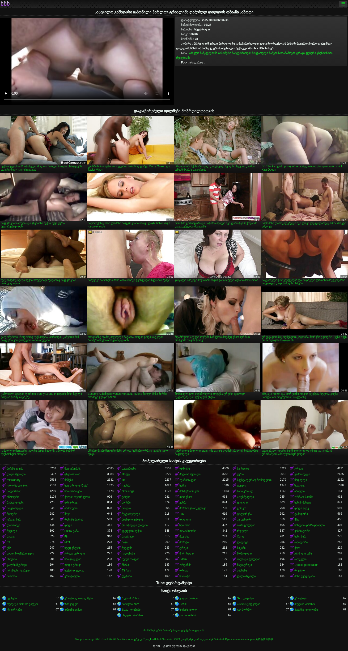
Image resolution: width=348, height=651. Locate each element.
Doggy (126, 474)
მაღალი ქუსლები (248, 559)
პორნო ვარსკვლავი (192, 508)
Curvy (240, 536)
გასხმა (126, 485)
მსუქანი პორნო (304, 604)
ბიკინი (241, 548)
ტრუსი (126, 497)
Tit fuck (126, 570)
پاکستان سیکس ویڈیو (145, 639)
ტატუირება (244, 514)
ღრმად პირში (303, 497)
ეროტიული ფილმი (134, 525)
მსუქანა (184, 536)
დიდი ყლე (301, 508)
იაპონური (224, 53)
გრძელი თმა (303, 553)
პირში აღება (15, 468)
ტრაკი (300, 53)
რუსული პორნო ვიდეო (22, 604)
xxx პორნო (244, 609)
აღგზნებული (245, 497)
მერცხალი (186, 553)
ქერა (240, 474)
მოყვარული (260, 53)
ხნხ (5, 4)
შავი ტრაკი (244, 565)
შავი (67, 514)
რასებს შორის (73, 519)
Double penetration (306, 565)
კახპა (183, 502)
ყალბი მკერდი (17, 565)
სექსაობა (243, 468)
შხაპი (125, 565)
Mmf (67, 542)
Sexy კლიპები (131, 609)
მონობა (12, 576)
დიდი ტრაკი (72, 565)
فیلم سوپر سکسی (203, 639)
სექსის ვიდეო (188, 609)
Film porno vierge (84, 639)
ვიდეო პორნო (188, 598)
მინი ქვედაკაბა (304, 576)
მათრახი (128, 536)
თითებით (185, 497)
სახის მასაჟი (302, 502)
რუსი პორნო (130, 598)
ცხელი (241, 485)
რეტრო (299, 570)
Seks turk (219, 639)
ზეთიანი (184, 525)
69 (8, 542)
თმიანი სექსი (73, 609)
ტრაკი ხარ (14, 519)
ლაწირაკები (187, 480)
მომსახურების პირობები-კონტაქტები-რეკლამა (174, 630)
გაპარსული (302, 474)
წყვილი (12, 531)
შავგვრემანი (72, 468)
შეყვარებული (131, 514)
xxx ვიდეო (71, 604)
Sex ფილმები (246, 598)
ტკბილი (242, 502)
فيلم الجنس (187, 639)
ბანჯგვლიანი (208, 53)
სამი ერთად (245, 491)
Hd (123, 480)
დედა (68, 525)
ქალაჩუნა (128, 553)
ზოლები (299, 485)
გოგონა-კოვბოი (17, 485)
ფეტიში (127, 576)
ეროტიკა (300, 598)
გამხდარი (301, 514)
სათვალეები (72, 559)
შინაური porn (130, 604)
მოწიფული (244, 553)
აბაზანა (242, 570)
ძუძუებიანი (183, 57)
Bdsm (183, 559)
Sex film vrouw (124, 639)
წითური (12, 514)
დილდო (185, 519)
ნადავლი (300, 480)
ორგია (183, 570)
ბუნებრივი (71, 502)
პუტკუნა (127, 548)
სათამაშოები (286, 53)
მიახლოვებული (132, 519)
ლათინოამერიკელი (20, 553)
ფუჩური (311, 53)
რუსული (242, 531)
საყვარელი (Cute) (76, 485)
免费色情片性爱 (264, 639)
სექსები (12, 598)
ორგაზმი (185, 565)
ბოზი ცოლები (246, 525)
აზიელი (194, 53)
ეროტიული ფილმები (78, 598)
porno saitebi (187, 615)
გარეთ (241, 508)
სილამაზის (14, 491)
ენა (9, 548)
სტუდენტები (72, 548)
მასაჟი (11, 536)
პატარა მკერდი (189, 474)
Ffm (66, 536)
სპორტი (184, 576)
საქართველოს (74, 570)
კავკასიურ (244, 519)
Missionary (13, 480)
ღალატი (242, 542)
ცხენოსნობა (324, 53)
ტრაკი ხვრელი (74, 553)
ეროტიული (72, 576)
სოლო (126, 508)
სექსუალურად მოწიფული (254, 480)
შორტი (184, 542)
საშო (182, 485)
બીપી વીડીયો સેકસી (105, 639)
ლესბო (126, 502)
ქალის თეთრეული (77, 497)
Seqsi (183, 604)
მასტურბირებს (241, 53)
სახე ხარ (300, 536)
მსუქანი (12, 559)
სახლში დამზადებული (309, 525)
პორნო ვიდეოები (248, 604)
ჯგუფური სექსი (131, 531)
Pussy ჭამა (71, 531)
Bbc (296, 519)
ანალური (13, 497)
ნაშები (273, 53)
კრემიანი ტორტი (18, 570)
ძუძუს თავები (130, 559)
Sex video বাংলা (171, 639)
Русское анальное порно (240, 639)
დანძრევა (13, 525)
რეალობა (301, 542)
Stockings (128, 491)
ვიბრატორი (302, 531)
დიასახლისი (187, 531)
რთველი (300, 559)
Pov (181, 514)
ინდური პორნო (132, 615)
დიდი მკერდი (16, 474)
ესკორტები (14, 609)
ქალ (297, 548)
